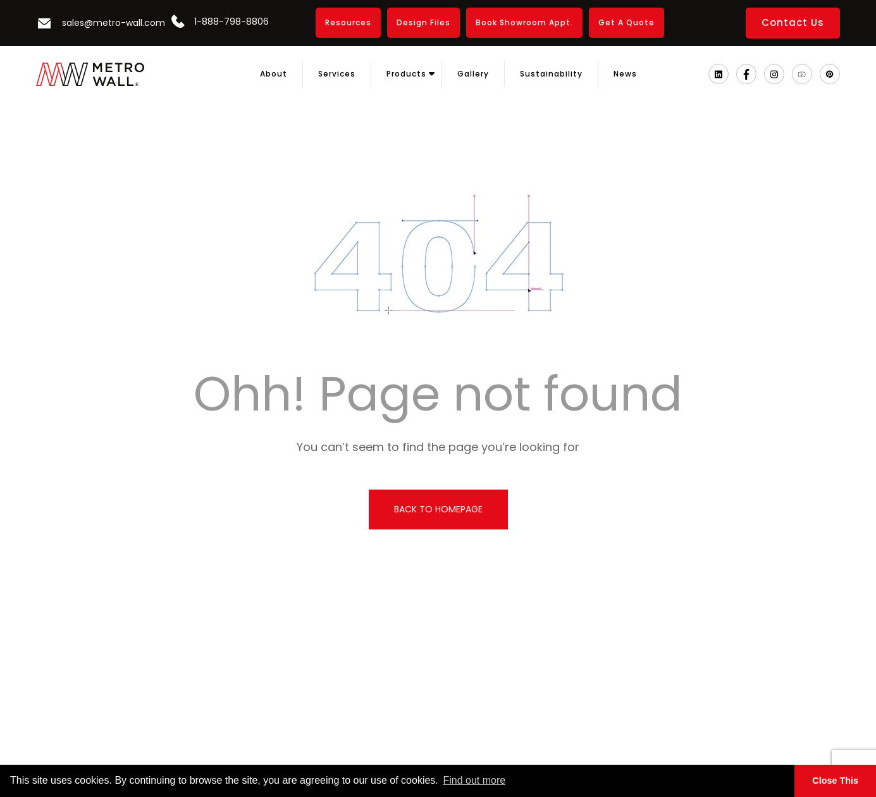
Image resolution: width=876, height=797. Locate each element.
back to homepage (438, 509)
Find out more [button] (474, 780)
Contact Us (793, 22)
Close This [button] (835, 780)
